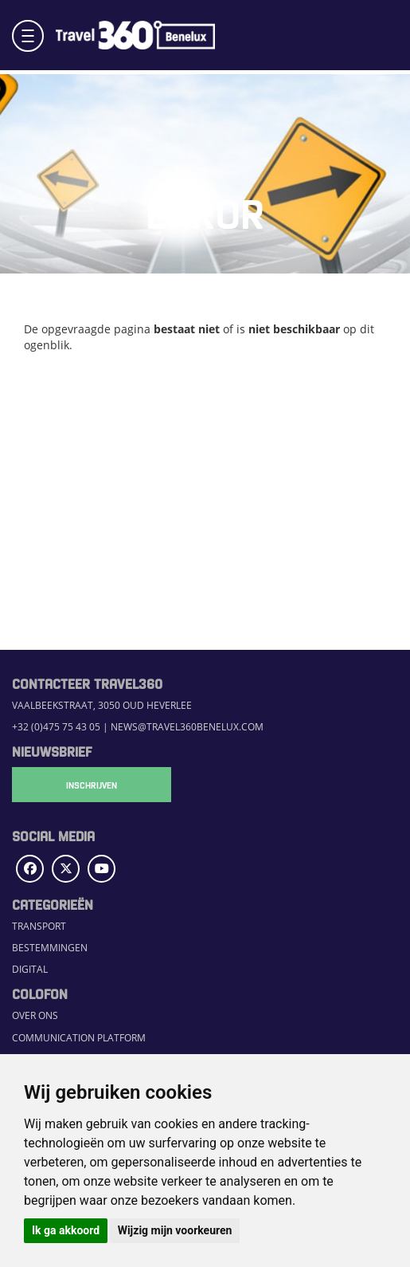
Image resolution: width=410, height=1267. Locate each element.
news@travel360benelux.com (187, 727)
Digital (30, 969)
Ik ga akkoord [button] (66, 1230)
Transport (39, 926)
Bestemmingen (50, 947)
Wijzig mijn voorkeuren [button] (175, 1230)
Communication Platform (79, 1038)
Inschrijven (91, 784)
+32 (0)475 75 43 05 (56, 727)
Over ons (35, 1015)
